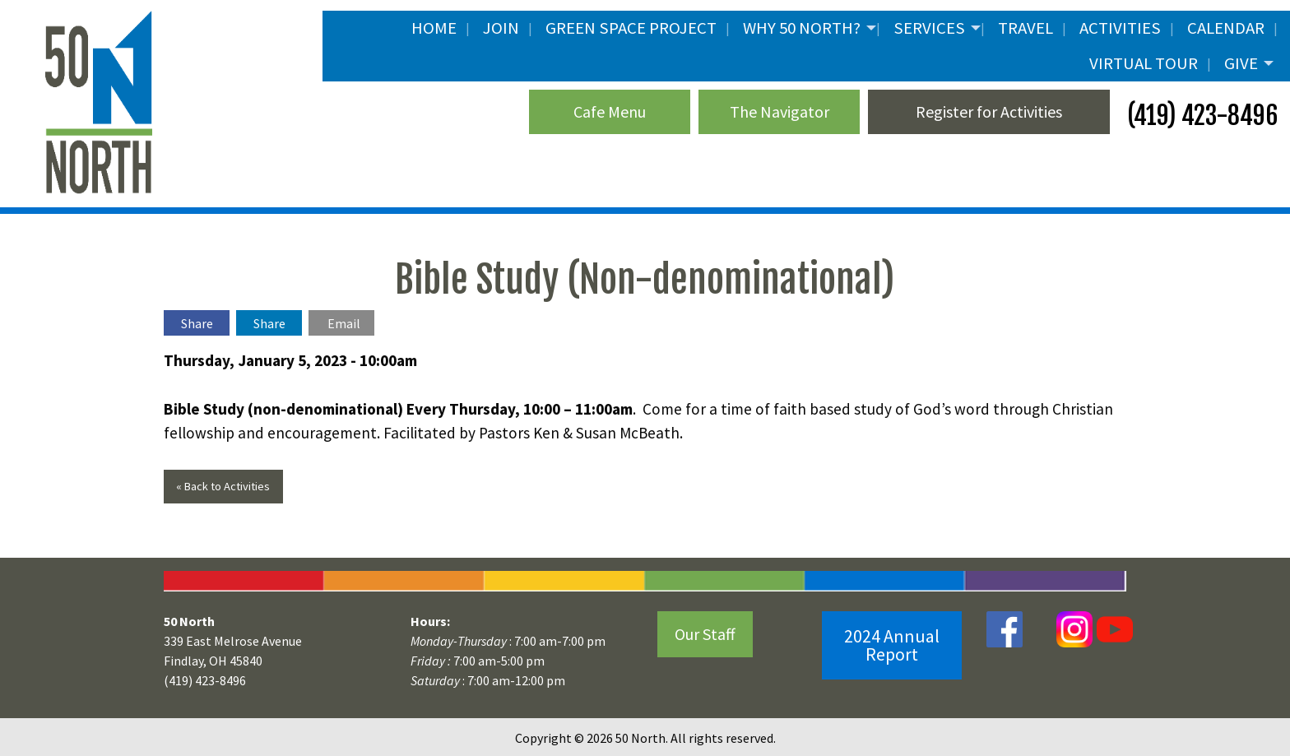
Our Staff (705, 634)
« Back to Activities (223, 486)
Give (1241, 63)
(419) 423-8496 (1200, 115)
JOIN (501, 28)
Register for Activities (989, 111)
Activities (1120, 28)
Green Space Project (631, 28)
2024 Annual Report (892, 645)
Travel (1025, 28)
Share (197, 323)
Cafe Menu (609, 111)
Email (343, 323)
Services (929, 28)
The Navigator (779, 111)
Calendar (1225, 28)
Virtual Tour (1143, 63)
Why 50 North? (802, 28)
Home (434, 28)
